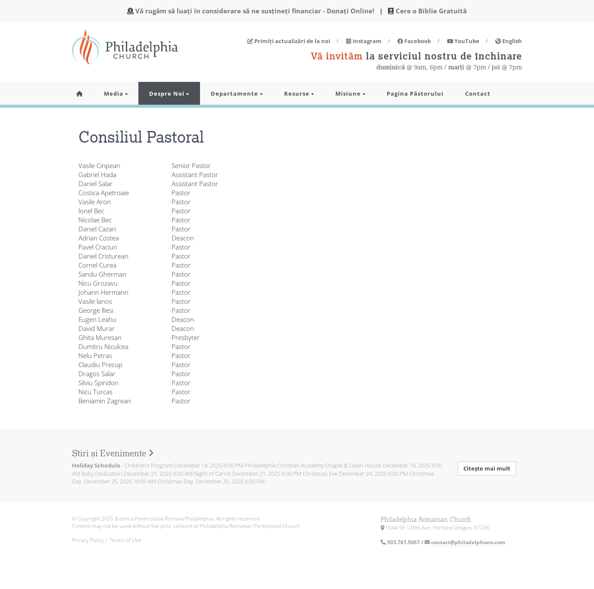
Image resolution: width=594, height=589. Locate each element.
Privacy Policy (88, 540)
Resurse (299, 93)
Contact (478, 93)
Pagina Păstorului (415, 93)
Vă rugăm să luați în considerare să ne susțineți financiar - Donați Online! (254, 10)
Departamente (237, 93)
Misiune (350, 93)
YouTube (463, 41)
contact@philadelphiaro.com (465, 542)
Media (116, 93)
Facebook (414, 41)
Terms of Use (125, 540)
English (508, 41)
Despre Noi (169, 93)
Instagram (363, 41)
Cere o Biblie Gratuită (431, 10)
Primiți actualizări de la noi (288, 41)
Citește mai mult (486, 468)
